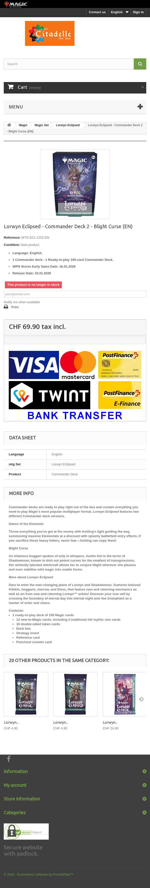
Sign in (138, 12)
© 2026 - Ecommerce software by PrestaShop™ (38, 874)
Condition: (12, 245)
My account (15, 785)
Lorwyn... (11, 722)
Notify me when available (22, 302)
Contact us (97, 12)
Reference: (12, 237)
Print (15, 307)
